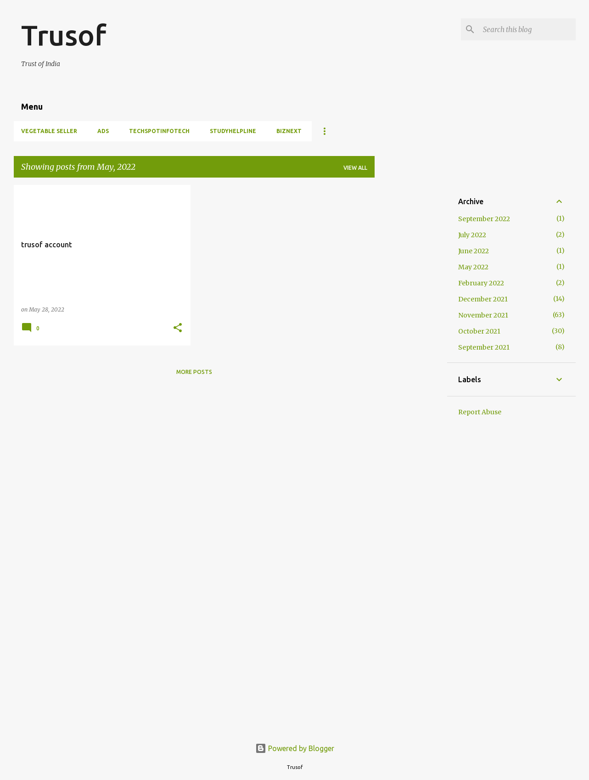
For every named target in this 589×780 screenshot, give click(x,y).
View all (355, 168)
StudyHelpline (233, 131)
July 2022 (472, 235)
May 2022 (473, 267)
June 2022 (473, 251)
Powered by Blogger (294, 748)
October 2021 (479, 331)
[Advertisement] (410, 322)
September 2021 (484, 347)
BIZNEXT (289, 131)
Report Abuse (479, 412)
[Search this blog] (527, 29)
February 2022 (481, 283)
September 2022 (484, 219)
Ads (103, 131)
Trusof (63, 35)
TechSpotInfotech (159, 131)
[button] (177, 328)
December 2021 (483, 299)
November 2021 (483, 315)
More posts (194, 372)
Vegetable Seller (49, 131)
